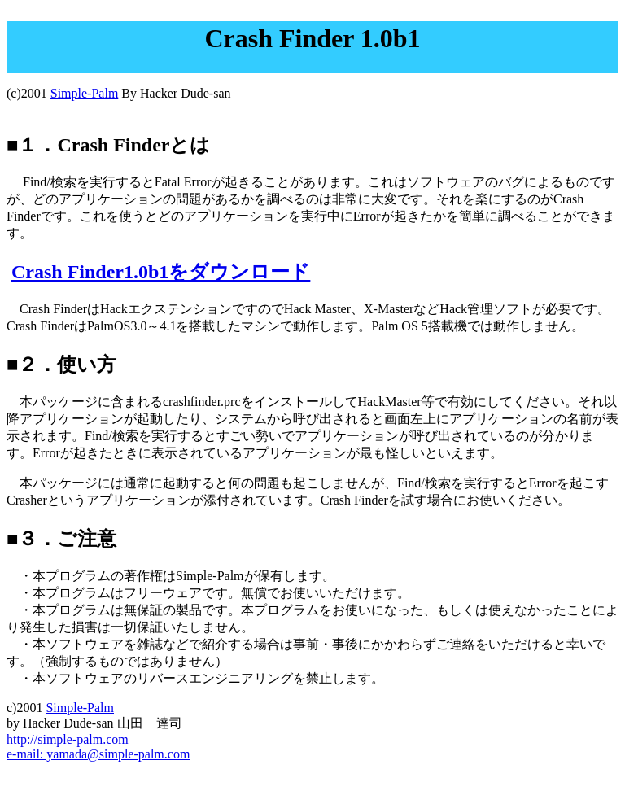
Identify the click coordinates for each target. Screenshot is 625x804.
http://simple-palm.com (68, 739)
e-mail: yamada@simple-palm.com (98, 754)
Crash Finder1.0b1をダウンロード (160, 271)
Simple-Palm (84, 93)
